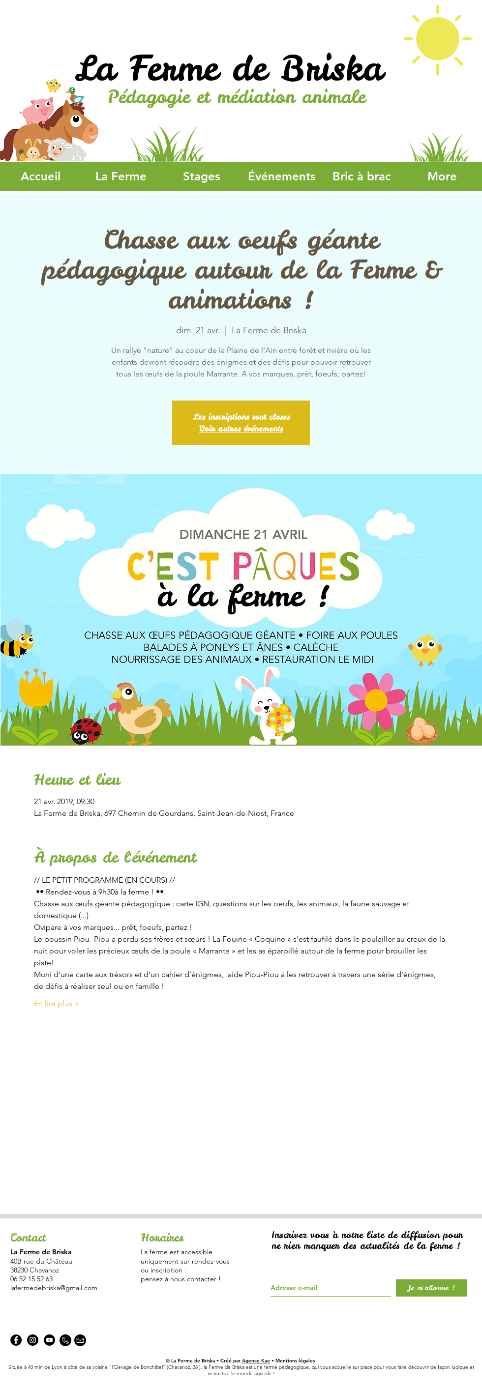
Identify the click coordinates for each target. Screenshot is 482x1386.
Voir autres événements (241, 428)
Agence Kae (256, 1360)
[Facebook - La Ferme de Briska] (16, 1340)
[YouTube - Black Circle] (49, 1340)
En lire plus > (57, 1003)
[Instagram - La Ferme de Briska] (32, 1340)
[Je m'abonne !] (431, 1288)
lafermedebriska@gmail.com (53, 1287)
